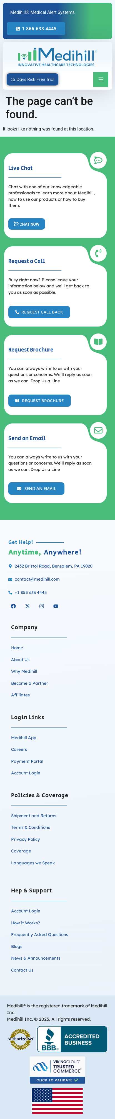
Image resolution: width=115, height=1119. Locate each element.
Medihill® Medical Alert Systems (42, 12)
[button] (100, 79)
